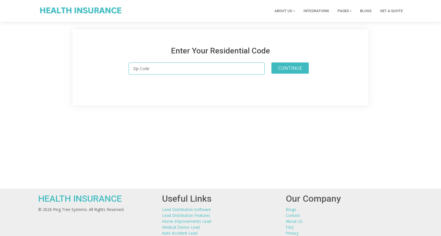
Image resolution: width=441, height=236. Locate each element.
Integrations (316, 11)
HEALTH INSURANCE (80, 198)
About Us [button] (283, 11)
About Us (294, 221)
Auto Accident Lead (179, 233)
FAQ (290, 227)
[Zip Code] (197, 68)
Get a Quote (391, 11)
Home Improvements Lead (186, 221)
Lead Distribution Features (186, 215)
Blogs (366, 11)
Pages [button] (343, 11)
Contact (293, 215)
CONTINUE (290, 68)
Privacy (292, 233)
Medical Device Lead (181, 227)
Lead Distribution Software (186, 209)
